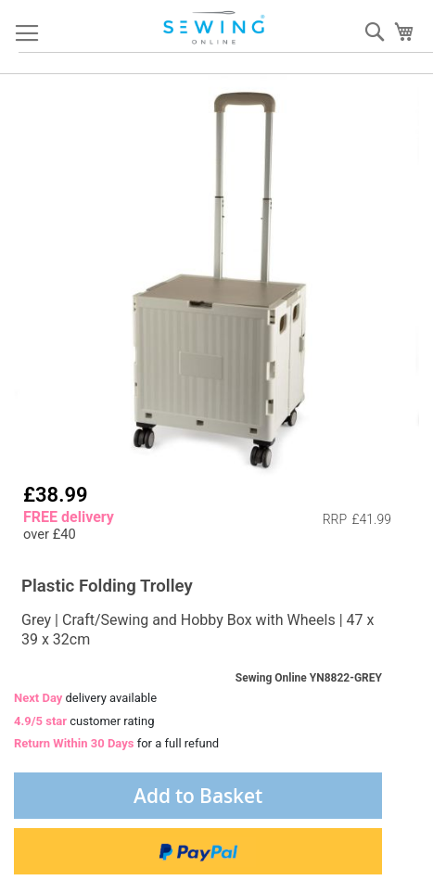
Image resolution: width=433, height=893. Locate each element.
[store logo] (215, 27)
